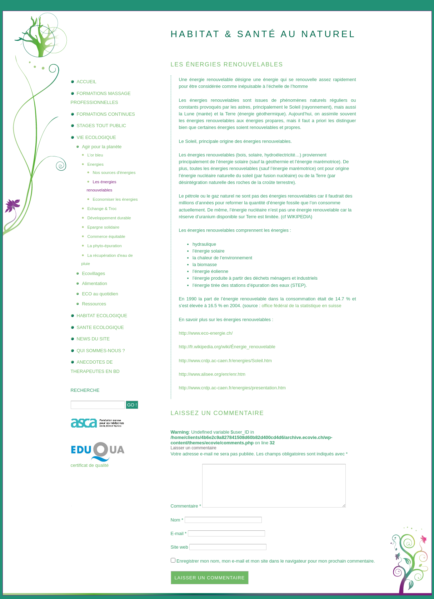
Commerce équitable (106, 236)
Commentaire (186, 506)
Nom (177, 520)
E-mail (179, 533)
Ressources (94, 303)
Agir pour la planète (102, 146)
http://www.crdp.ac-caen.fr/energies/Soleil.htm (225, 360)
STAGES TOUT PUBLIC (101, 125)
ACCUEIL (86, 81)
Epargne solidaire (104, 227)
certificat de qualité (90, 465)
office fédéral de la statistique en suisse (301, 305)
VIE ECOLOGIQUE (96, 137)
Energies (96, 164)
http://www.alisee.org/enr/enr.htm (212, 374)
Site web (179, 547)
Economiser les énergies (115, 199)
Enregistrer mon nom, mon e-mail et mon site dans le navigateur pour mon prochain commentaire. (275, 561)
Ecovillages (93, 273)
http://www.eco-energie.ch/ (206, 333)
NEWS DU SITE (93, 338)
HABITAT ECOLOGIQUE (102, 315)
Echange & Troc (102, 208)
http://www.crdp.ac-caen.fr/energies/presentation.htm (232, 387)
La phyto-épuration (105, 246)
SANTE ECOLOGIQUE (100, 327)
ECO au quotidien (100, 293)
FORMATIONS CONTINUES (106, 114)
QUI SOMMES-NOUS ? (101, 350)
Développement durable (109, 218)
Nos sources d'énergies (114, 172)
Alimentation (94, 283)
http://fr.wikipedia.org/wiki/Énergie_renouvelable (227, 346)
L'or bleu (95, 155)
